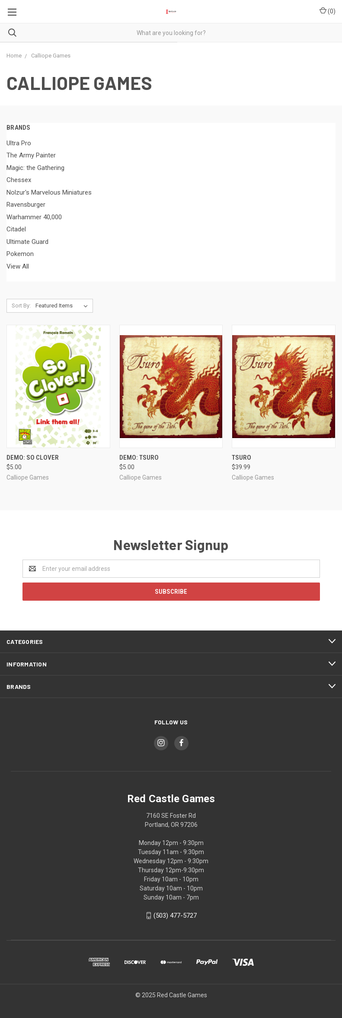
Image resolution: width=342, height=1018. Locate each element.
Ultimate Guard (27, 242)
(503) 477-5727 (175, 915)
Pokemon (20, 254)
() (328, 11)
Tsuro (241, 457)
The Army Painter (31, 155)
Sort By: (21, 305)
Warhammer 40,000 (34, 217)
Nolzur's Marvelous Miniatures (49, 192)
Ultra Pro (18, 143)
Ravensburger (25, 204)
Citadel (16, 229)
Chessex (18, 180)
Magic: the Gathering (35, 168)
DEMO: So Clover (32, 457)
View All (17, 266)
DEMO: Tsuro (139, 457)
